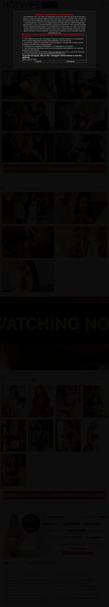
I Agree (38, 61)
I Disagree (70, 61)
